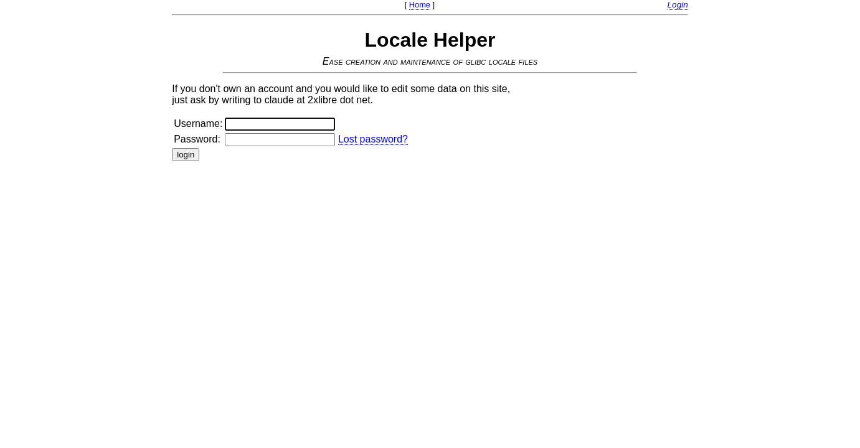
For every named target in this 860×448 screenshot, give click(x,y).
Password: (197, 139)
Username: (198, 123)
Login (678, 4)
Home (419, 4)
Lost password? (373, 139)
